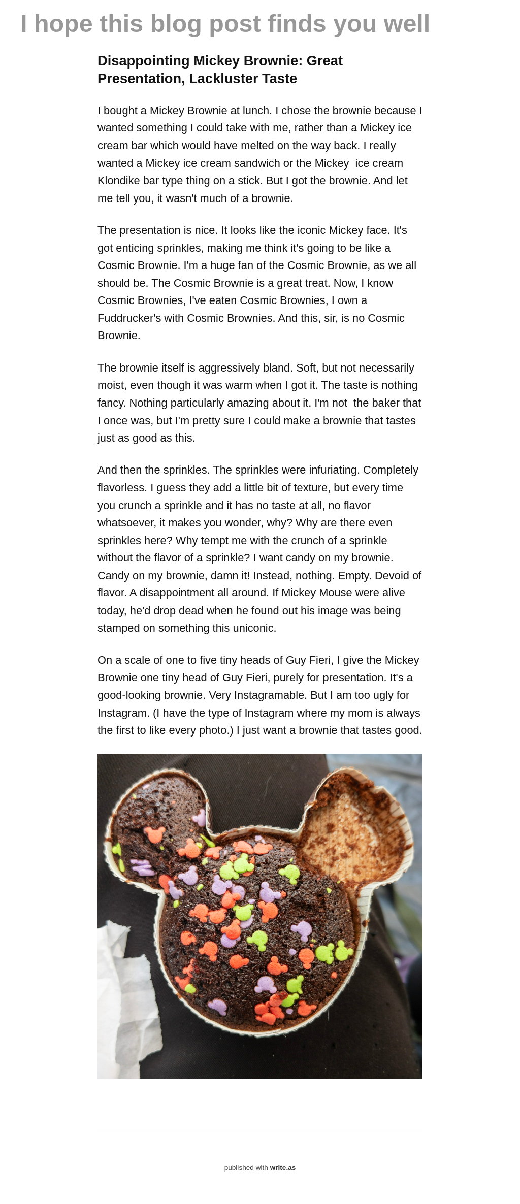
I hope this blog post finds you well (225, 23)
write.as (283, 1168)
